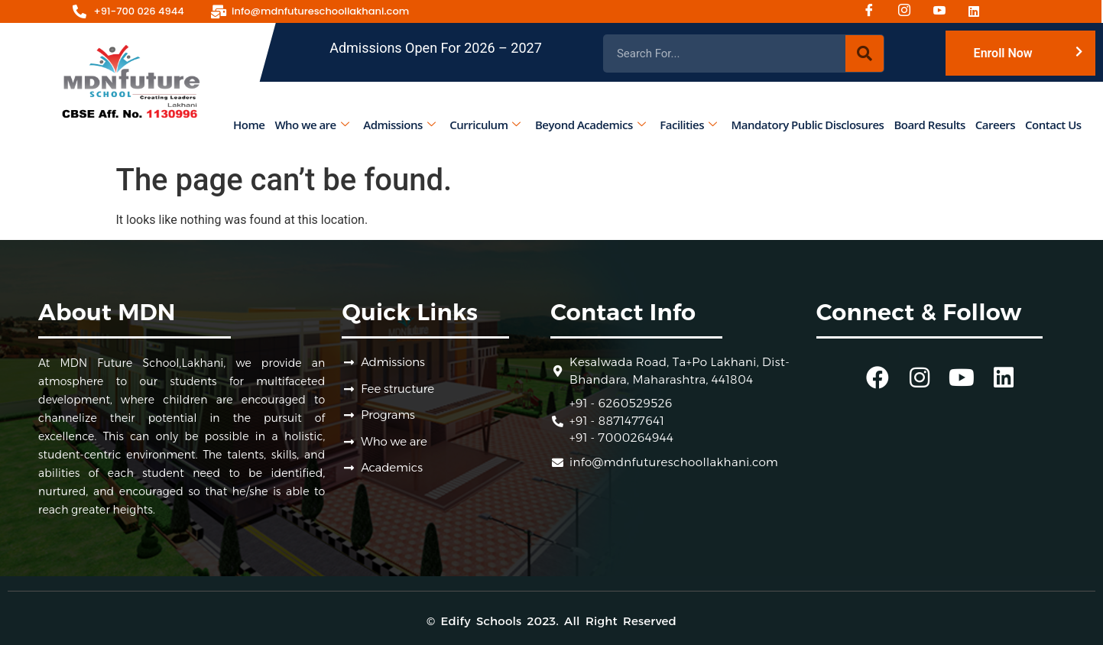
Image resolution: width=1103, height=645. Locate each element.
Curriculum (485, 124)
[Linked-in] (979, 11)
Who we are (312, 124)
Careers (995, 124)
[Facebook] (874, 11)
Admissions (400, 124)
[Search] (864, 53)
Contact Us (1053, 124)
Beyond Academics (590, 124)
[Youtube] (944, 11)
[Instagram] (909, 11)
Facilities (688, 124)
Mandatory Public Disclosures (808, 124)
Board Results (929, 124)
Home (248, 124)
